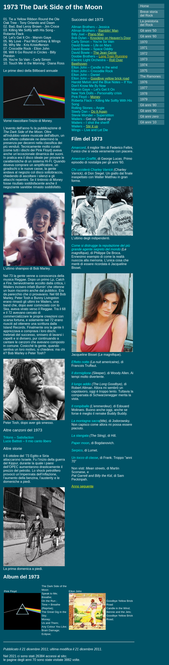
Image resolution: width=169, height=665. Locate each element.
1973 (143, 59)
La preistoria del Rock (149, 23)
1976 (143, 82)
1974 (143, 65)
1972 (143, 53)
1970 (143, 42)
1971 (143, 48)
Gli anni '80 (148, 105)
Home (144, 6)
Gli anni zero (149, 116)
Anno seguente (82, 486)
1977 (143, 88)
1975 (143, 70)
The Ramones (150, 76)
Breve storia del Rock (149, 13)
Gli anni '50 (148, 30)
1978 (143, 93)
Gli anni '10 (148, 122)
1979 (143, 99)
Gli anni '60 (148, 36)
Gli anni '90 (148, 111)
